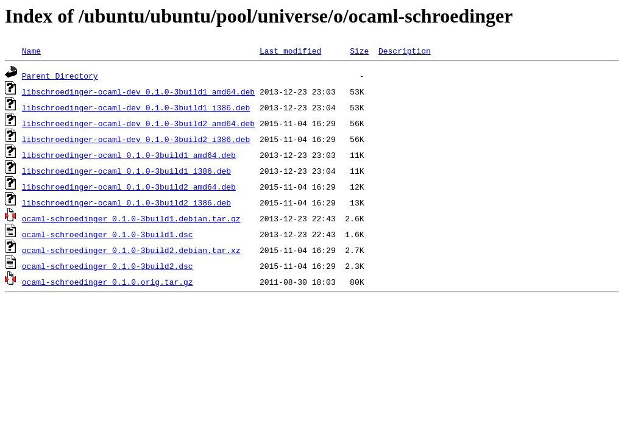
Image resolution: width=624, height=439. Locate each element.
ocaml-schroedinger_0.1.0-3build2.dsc (107, 265)
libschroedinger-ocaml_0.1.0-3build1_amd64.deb (129, 154)
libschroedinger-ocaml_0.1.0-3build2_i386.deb (126, 202)
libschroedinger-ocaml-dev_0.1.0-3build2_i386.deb (136, 139)
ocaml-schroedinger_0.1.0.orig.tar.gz (107, 281)
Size (359, 50)
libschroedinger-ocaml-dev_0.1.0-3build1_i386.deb (136, 107)
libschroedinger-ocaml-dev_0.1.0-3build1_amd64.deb (138, 91)
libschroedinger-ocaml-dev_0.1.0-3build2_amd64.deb (138, 123)
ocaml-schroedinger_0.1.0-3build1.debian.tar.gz (131, 218)
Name (31, 50)
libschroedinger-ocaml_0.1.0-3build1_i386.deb (126, 170)
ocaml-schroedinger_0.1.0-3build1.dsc (107, 234)
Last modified (290, 50)
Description (404, 50)
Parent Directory (60, 75)
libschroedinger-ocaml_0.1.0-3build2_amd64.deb (129, 186)
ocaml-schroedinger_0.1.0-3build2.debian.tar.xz (131, 249)
